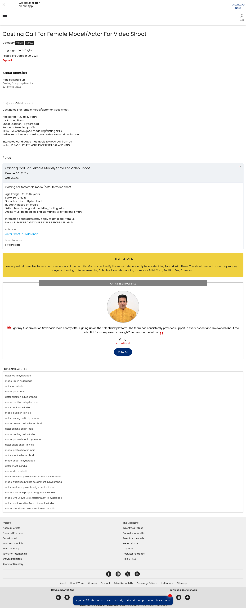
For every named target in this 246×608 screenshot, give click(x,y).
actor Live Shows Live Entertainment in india (29, 503)
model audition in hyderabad (21, 402)
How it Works (77, 583)
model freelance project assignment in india (30, 492)
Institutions (167, 583)
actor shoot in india (16, 466)
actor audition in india (17, 407)
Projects (7, 523)
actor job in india (14, 386)
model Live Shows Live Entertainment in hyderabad (33, 497)
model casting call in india (20, 434)
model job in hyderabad (18, 381)
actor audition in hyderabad (21, 397)
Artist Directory (11, 548)
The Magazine (131, 523)
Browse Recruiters (12, 559)
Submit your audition (135, 533)
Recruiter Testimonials (15, 553)
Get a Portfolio (10, 538)
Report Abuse (130, 543)
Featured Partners (12, 533)
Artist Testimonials (13, 543)
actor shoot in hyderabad (19, 455)
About (62, 583)
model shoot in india (16, 471)
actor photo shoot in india (19, 444)
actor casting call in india (19, 428)
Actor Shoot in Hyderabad (21, 234)
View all (123, 352)
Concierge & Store (147, 583)
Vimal (123, 339)
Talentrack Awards (133, 538)
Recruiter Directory (13, 564)
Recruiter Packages (134, 553)
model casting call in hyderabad (23, 423)
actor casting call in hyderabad (22, 418)
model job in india (15, 391)
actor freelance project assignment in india (29, 487)
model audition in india (18, 412)
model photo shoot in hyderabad (23, 439)
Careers (92, 583)
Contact (105, 583)
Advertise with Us (123, 583)
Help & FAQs (130, 559)
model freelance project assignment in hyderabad (33, 482)
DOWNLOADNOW (238, 6)
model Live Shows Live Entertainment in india (30, 508)
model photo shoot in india (20, 450)
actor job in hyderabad (18, 375)
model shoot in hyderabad (20, 460)
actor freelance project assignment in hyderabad (33, 476)
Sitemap (182, 583)
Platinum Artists (11, 528)
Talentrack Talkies (133, 528)
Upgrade (128, 548)
